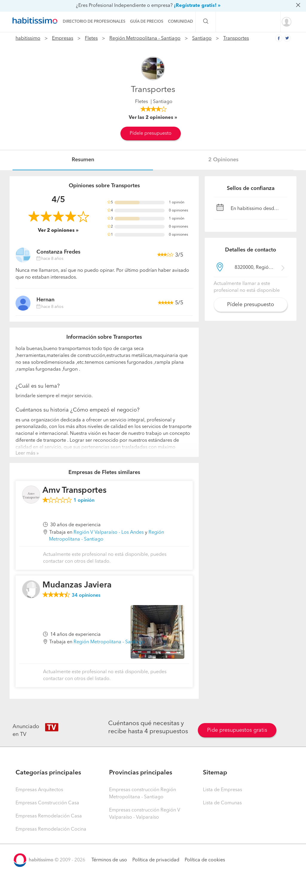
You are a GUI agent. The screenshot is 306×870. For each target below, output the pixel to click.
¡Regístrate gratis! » (197, 5)
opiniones (86, 595)
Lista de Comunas (222, 803)
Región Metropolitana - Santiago (144, 38)
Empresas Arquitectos (39, 790)
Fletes (91, 38)
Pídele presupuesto (151, 133)
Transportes (236, 38)
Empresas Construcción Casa (47, 803)
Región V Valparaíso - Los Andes (109, 532)
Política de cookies (205, 860)
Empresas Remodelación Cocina (51, 829)
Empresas (62, 38)
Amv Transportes (74, 491)
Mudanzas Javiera (76, 585)
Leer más (25, 453)
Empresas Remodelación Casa (49, 816)
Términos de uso (109, 860)
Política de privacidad (155, 860)
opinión (84, 500)
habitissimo (28, 38)
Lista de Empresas (222, 790)
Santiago (202, 38)
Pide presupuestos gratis (237, 730)
